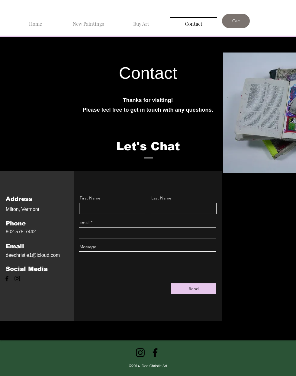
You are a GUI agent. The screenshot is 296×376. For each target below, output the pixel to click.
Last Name (161, 198)
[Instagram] (17, 278)
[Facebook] (7, 278)
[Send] (193, 288)
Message (87, 246)
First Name (90, 198)
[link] (250, 5)
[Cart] (236, 21)
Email (84, 222)
